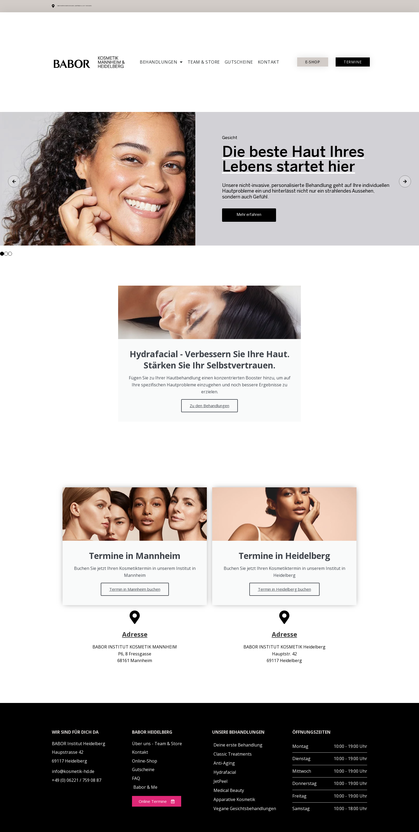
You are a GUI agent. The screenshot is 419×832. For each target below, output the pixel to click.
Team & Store (204, 62)
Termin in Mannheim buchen (134, 589)
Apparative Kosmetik (234, 799)
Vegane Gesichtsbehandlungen (245, 808)
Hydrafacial (225, 772)
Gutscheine (239, 62)
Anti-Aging (224, 763)
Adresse (135, 634)
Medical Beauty (229, 790)
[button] (2, 254)
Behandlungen (161, 62)
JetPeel (220, 781)
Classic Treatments (233, 754)
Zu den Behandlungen (209, 405)
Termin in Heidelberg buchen (284, 589)
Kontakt (269, 62)
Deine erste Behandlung (238, 745)
